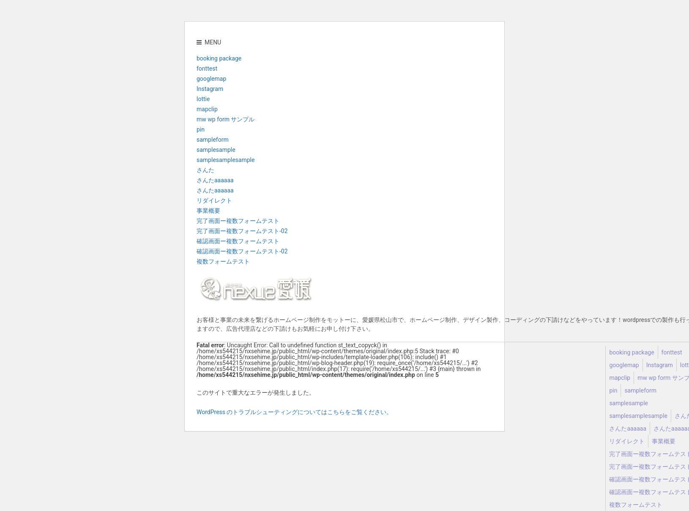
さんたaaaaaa (215, 180)
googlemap (211, 78)
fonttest (207, 68)
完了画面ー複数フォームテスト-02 (242, 231)
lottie (203, 99)
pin (201, 129)
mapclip (207, 109)
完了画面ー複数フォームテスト (238, 220)
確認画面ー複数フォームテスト (238, 241)
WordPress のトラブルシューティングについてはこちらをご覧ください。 (295, 412)
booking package (219, 58)
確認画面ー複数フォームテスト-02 (242, 251)
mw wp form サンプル (225, 119)
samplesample (216, 149)
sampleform (213, 139)
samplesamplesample (225, 160)
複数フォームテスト (223, 261)
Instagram (210, 88)
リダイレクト (214, 200)
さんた (205, 170)
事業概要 (208, 210)
